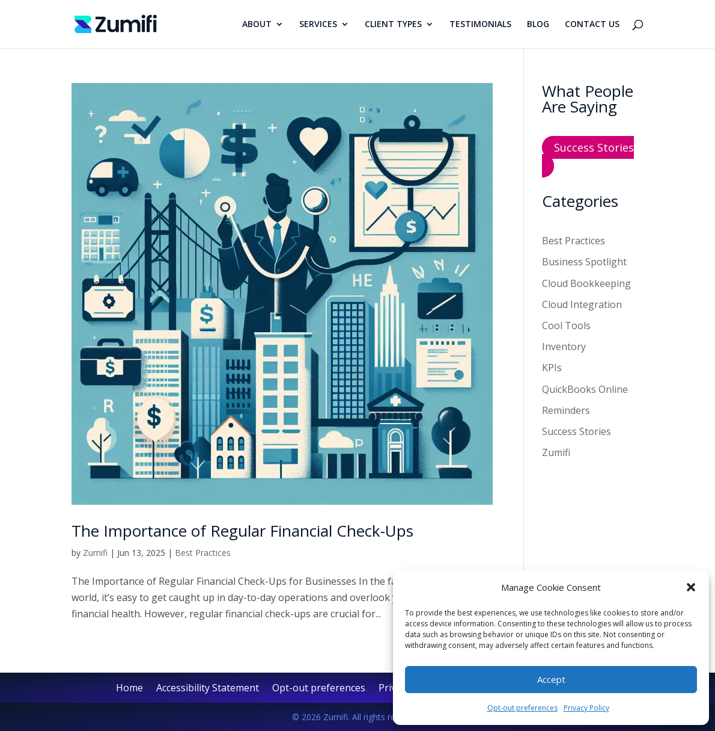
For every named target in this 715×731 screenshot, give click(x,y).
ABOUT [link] (257, 24)
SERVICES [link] (318, 24)
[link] (115, 22)
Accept (551, 679)
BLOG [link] (538, 24)
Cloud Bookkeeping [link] (586, 283)
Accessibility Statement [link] (207, 688)
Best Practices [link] (203, 552)
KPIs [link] (552, 367)
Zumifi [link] (95, 552)
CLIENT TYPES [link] (393, 24)
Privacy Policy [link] (586, 708)
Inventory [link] (564, 346)
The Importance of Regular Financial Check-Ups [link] (242, 530)
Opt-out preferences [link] (522, 708)
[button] (691, 587)
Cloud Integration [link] (582, 304)
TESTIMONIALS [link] (480, 24)
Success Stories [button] (594, 147)
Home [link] (129, 688)
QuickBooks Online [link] (585, 389)
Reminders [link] (566, 410)
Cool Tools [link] (566, 325)
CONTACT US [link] (592, 24)
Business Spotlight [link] (584, 261)
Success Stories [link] (576, 431)
